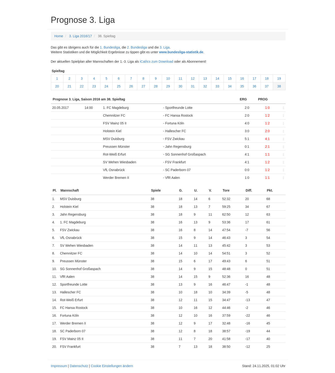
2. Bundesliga (137, 47)
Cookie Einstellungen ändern (112, 366)
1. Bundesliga (110, 47)
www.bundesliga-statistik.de (181, 52)
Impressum (59, 366)
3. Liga (165, 47)
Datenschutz (79, 366)
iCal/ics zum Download (156, 61)
